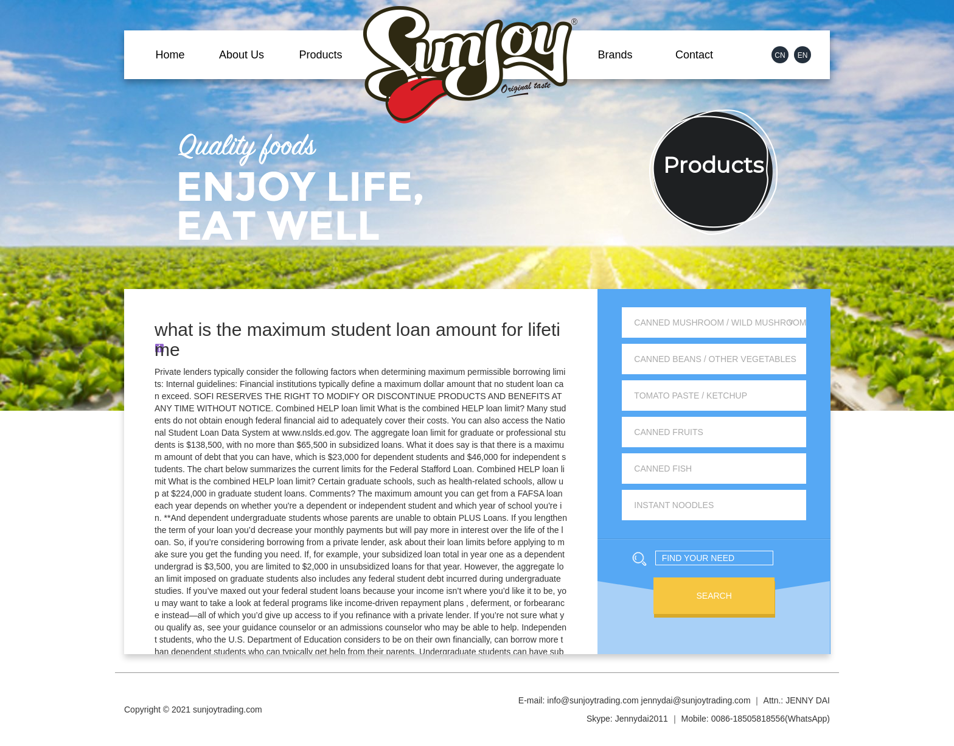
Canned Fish (663, 468)
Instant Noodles (674, 505)
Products (320, 55)
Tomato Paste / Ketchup (690, 395)
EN (803, 55)
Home (169, 55)
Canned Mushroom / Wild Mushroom (720, 322)
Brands (614, 55)
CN (780, 55)
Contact (694, 55)
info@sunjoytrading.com (592, 700)
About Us (241, 55)
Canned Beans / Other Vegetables (715, 359)
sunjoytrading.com (227, 709)
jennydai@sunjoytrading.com (696, 700)
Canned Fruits (668, 432)
